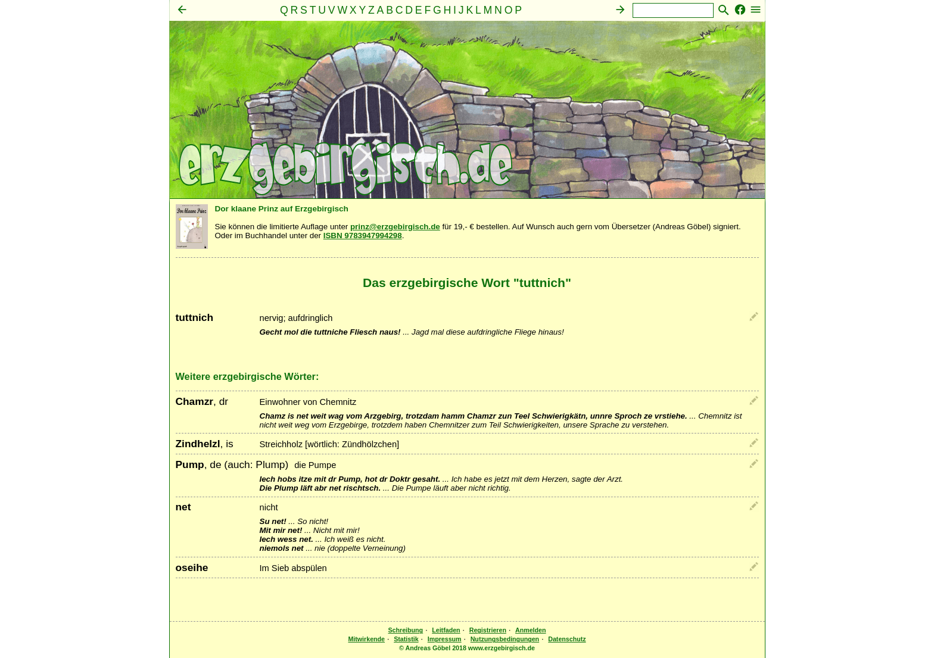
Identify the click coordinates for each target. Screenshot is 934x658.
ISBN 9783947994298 (362, 235)
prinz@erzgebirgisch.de (395, 226)
